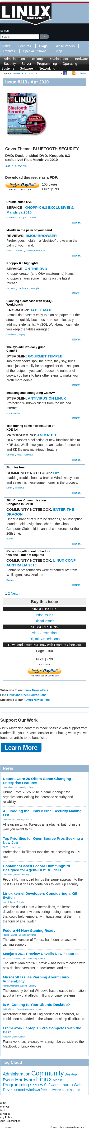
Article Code (16, 166)
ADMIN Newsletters (36, 700)
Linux (33, 217)
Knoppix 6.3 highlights (22, 263)
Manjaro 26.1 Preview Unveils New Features (41, 954)
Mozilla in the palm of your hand (29, 230)
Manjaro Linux (20, 958)
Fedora (17, 874)
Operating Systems (27, 935)
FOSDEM (11, 217)
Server (26, 64)
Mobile (19, 250)
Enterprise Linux (10, 787)
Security (10, 64)
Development (58, 59)
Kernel (20, 819)
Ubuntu (31, 787)
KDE (19, 454)
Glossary (9, 1127)
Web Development (35, 250)
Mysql (22, 334)
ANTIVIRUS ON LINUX (47, 398)
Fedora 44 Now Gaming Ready (29, 930)
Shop (58, 51)
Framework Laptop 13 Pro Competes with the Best (42, 1030)
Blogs (43, 46)
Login (83, 73)
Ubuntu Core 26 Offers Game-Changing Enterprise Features (37, 781)
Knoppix (23, 217)
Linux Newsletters (36, 690)
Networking (47, 68)
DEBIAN (10, 288)
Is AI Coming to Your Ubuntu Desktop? (36, 1005)
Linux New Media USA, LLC (73, 1127)
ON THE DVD (36, 269)
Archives (8, 51)
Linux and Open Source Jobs (27, 695)
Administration (14, 59)
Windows (19, 487)
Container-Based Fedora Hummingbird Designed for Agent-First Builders (36, 868)
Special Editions (34, 51)
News (6, 46)
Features (25, 46)
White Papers (65, 46)
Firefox (10, 250)
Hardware (81, 59)
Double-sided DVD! (19, 202)
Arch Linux (7, 958)
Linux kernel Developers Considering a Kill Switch (40, 895)
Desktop (37, 59)
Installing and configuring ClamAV (30, 393)
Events (10, 538)
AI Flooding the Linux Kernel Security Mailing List (42, 813)
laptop (16, 1037)
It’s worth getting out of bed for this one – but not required (28, 553)
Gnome (10, 454)
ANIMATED (46, 435)
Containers (8, 874)
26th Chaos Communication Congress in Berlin (26, 502)
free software (51, 1090)
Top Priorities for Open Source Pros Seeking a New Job (43, 840)
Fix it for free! (15, 467)
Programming (47, 64)
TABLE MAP (40, 310)
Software (26, 68)
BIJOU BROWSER (41, 236)
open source (15, 847)
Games (14, 935)
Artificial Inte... (9, 819)
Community (47, 1073)
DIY (56, 473)
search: (4, 30)
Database (11, 334)
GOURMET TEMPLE (45, 356)
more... (77, 222)
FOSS (5, 847)
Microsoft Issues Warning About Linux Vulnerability (36, 979)
